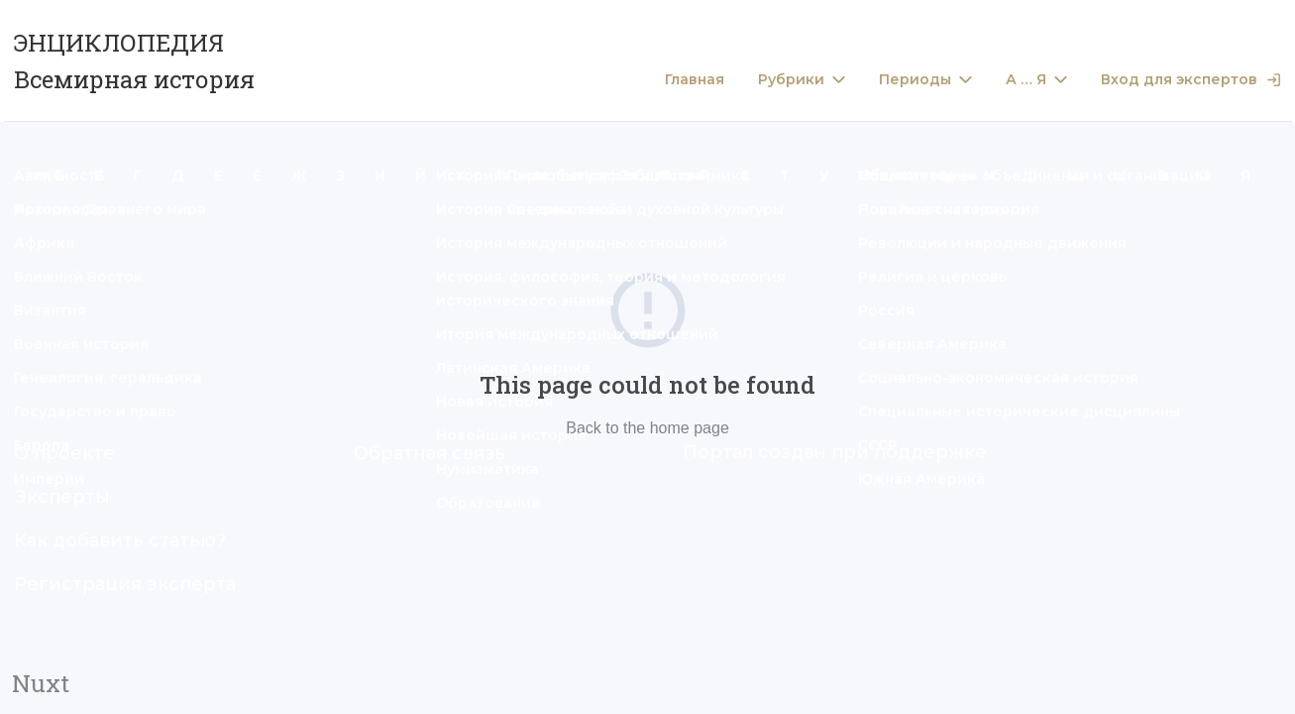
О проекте (64, 453)
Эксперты (62, 497)
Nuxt (40, 683)
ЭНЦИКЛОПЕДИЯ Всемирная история (134, 61)
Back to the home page (647, 427)
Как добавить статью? (120, 540)
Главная (694, 79)
